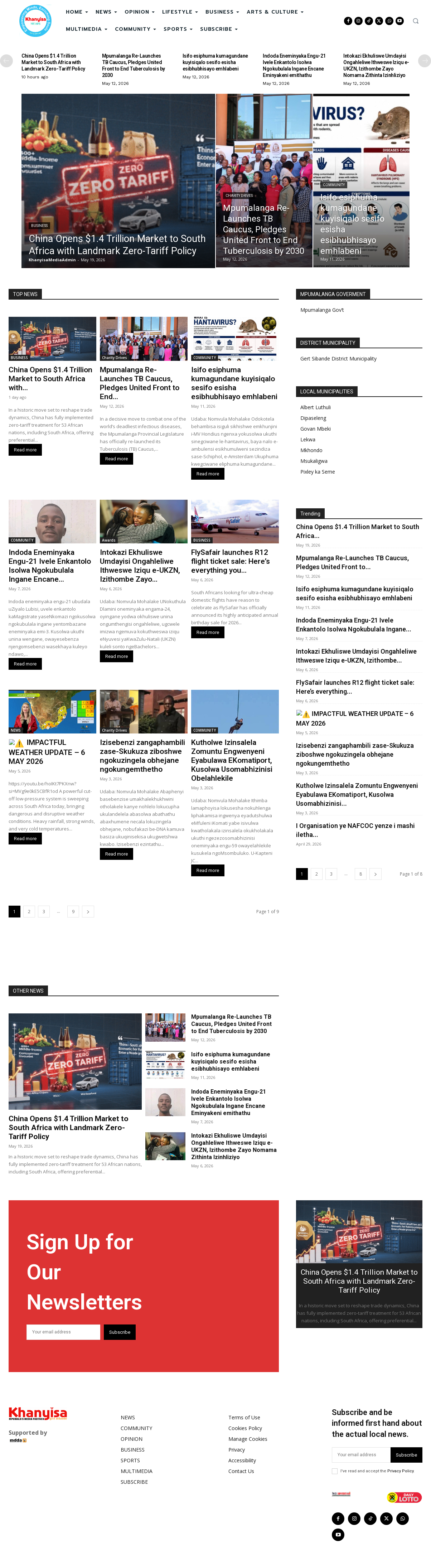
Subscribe (119, 1332)
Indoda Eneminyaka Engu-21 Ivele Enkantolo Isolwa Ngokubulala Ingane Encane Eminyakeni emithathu (294, 65)
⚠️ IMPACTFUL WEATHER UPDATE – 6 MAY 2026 (52, 747)
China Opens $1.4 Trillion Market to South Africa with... (50, 378)
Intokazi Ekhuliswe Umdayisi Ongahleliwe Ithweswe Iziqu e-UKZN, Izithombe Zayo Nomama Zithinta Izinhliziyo (376, 65)
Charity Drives (239, 196)
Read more (25, 449)
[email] (63, 1332)
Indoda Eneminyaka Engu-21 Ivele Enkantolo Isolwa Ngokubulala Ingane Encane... (50, 565)
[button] (415, 20)
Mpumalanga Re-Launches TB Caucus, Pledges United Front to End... (139, 383)
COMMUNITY (334, 185)
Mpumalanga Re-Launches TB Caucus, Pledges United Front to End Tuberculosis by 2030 (133, 65)
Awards (109, 540)
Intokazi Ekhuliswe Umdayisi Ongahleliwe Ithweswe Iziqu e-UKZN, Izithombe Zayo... (140, 565)
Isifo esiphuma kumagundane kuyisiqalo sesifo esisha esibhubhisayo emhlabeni (215, 62)
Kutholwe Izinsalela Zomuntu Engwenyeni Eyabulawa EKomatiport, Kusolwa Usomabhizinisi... (357, 794)
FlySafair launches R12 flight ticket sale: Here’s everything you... (230, 561)
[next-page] (424, 60)
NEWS (16, 730)
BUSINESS (39, 226)
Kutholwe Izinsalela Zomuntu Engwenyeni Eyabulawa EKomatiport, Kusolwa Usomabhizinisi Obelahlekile (231, 760)
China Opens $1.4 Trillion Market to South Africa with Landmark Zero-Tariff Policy (53, 62)
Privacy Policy (400, 1471)
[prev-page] (6, 60)
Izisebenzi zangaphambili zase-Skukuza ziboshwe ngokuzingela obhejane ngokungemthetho (142, 756)
